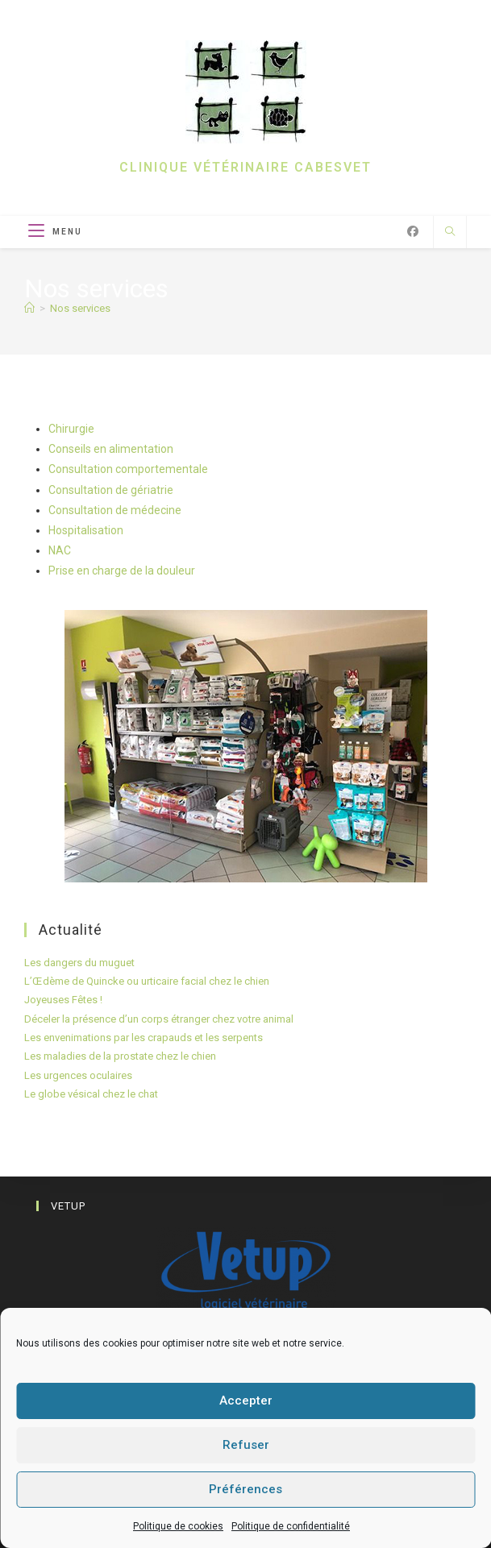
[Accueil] (29, 308)
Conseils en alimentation (110, 448)
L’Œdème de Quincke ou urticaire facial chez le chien (146, 981)
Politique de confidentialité (290, 1526)
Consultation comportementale (128, 469)
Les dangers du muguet (79, 963)
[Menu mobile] (55, 231)
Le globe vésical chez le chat (91, 1094)
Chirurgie (71, 428)
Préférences (245, 1489)
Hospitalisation (85, 530)
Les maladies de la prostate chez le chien (120, 1056)
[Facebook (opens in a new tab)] (413, 231)
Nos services (80, 308)
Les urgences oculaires (78, 1075)
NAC (59, 550)
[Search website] (450, 233)
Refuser (246, 1445)
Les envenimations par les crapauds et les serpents (143, 1037)
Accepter (246, 1400)
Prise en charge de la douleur (121, 570)
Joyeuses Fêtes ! (63, 1000)
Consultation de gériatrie (110, 489)
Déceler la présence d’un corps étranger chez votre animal (158, 1019)
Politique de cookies (178, 1526)
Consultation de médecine (114, 510)
